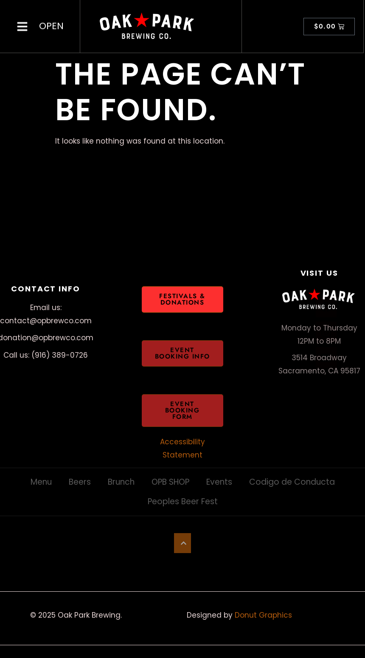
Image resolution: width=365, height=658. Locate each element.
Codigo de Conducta (292, 482)
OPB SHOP (170, 482)
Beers (80, 482)
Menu (41, 482)
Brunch (121, 482)
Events (219, 482)
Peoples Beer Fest (183, 501)
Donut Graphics (263, 615)
